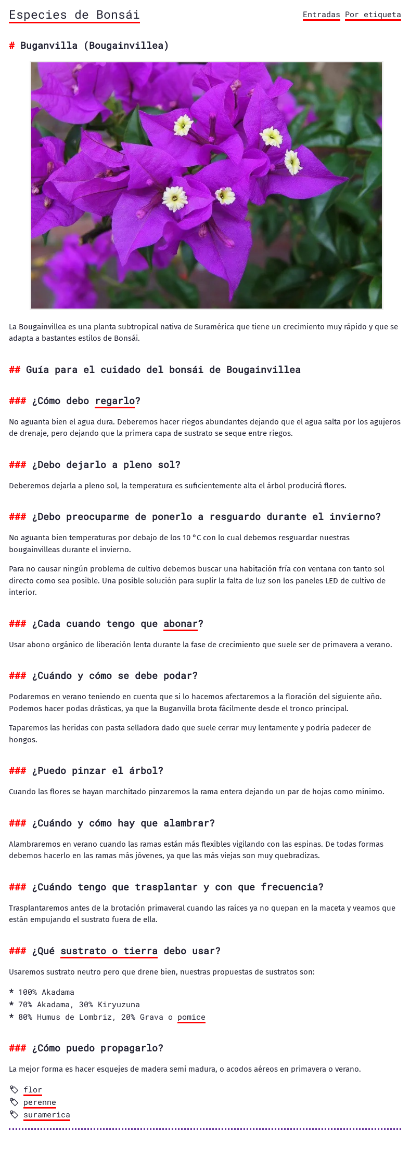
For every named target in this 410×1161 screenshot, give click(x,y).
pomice (191, 1016)
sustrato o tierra (109, 950)
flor (32, 1089)
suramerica (46, 1114)
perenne (39, 1102)
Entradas (321, 14)
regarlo (115, 400)
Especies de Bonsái (74, 14)
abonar (180, 623)
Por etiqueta (373, 14)
